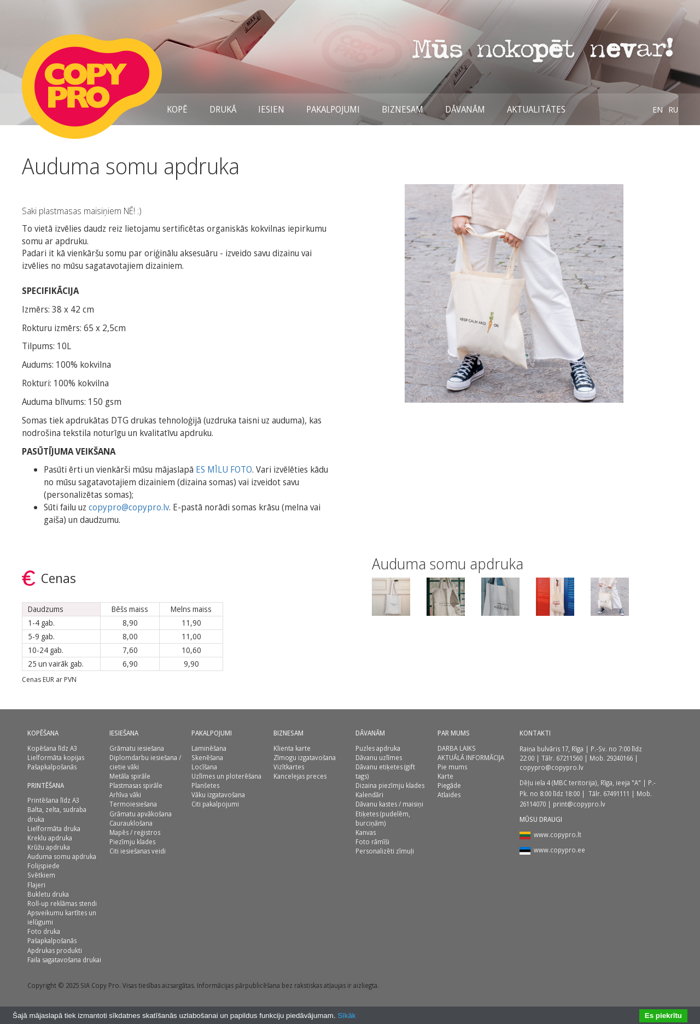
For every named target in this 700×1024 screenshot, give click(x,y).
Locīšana (204, 767)
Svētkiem (41, 875)
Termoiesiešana (133, 804)
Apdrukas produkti (54, 950)
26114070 (533, 804)
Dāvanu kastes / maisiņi (389, 804)
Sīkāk (346, 1015)
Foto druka (43, 931)
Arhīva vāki (125, 794)
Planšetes (205, 785)
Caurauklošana (131, 823)
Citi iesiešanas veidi (137, 851)
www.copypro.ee (559, 850)
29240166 (619, 758)
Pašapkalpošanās (52, 767)
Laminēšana (208, 748)
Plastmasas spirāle (135, 785)
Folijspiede (43, 865)
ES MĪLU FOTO (224, 469)
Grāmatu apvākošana (140, 814)
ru (673, 109)
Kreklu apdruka (49, 838)
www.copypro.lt (557, 834)
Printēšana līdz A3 (53, 800)
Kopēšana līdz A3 (52, 748)
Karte (445, 776)
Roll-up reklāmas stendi (62, 903)
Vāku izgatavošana (218, 794)
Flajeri (36, 885)
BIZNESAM (288, 733)
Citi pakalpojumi (215, 804)
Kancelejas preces (299, 776)
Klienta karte (292, 748)
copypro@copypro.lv (129, 507)
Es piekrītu (663, 1015)
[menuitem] (657, 109)
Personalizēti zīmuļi (384, 851)
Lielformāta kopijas (55, 757)
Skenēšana (207, 757)
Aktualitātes (536, 109)
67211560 (569, 758)
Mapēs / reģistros (134, 832)
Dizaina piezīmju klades (389, 785)
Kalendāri (369, 794)
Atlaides (449, 794)
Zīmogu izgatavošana (304, 757)
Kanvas (365, 832)
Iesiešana (123, 733)
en (657, 109)
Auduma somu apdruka (61, 856)
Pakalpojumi (333, 109)
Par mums (454, 733)
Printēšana (45, 785)
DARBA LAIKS (457, 748)
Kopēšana (43, 733)
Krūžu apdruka (48, 847)
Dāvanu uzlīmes (378, 757)
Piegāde (449, 785)
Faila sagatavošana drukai (64, 959)
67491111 (616, 793)
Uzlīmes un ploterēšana (226, 776)
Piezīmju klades (132, 841)
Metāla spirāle (129, 776)
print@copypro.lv (579, 804)
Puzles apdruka (377, 748)
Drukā (222, 109)
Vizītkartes (288, 767)
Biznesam (402, 109)
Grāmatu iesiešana (136, 748)
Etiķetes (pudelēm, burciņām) (382, 818)
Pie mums (452, 767)
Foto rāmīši (372, 841)
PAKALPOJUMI (211, 733)
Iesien (271, 109)
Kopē (177, 109)
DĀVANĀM (465, 109)
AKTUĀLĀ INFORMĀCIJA (471, 757)
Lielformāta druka (53, 828)
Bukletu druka (48, 894)
